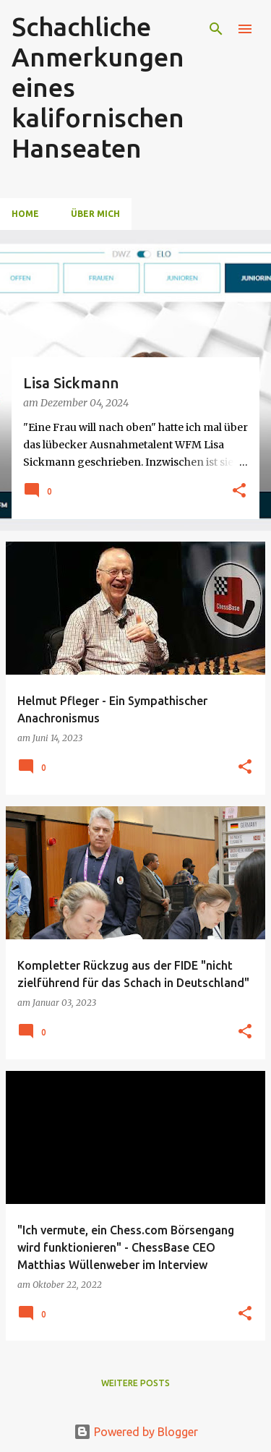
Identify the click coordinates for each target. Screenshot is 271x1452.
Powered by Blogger (136, 1431)
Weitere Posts (135, 1383)
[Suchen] (216, 29)
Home (25, 213)
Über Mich (95, 213)
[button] (239, 491)
